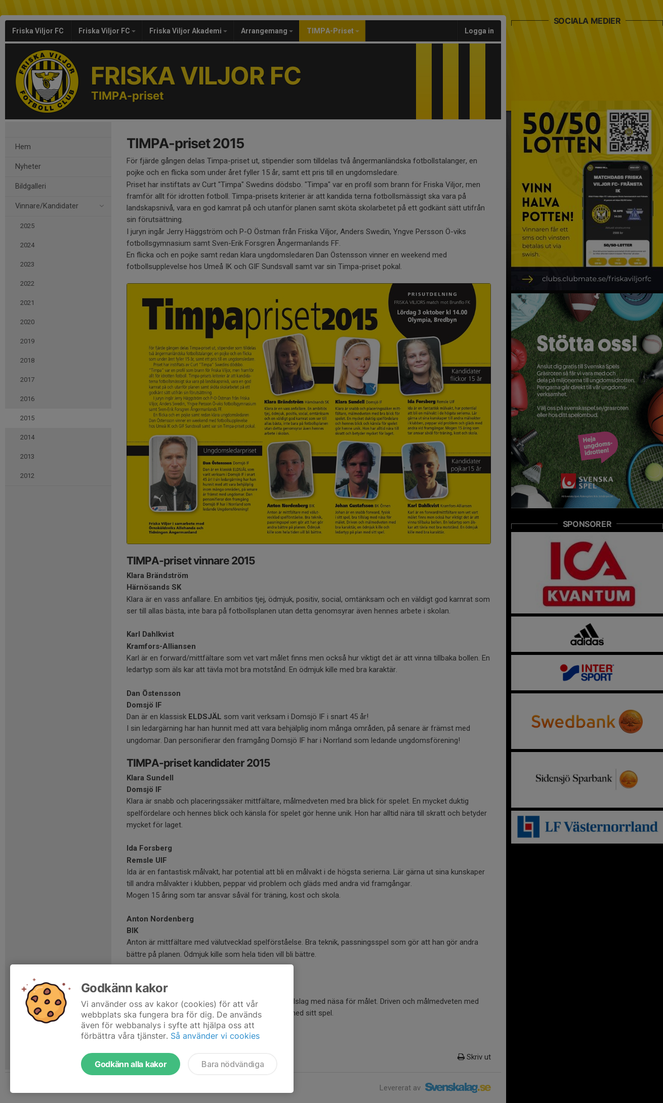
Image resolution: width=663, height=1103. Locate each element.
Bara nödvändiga (232, 1064)
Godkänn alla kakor (131, 1064)
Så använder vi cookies (215, 1036)
